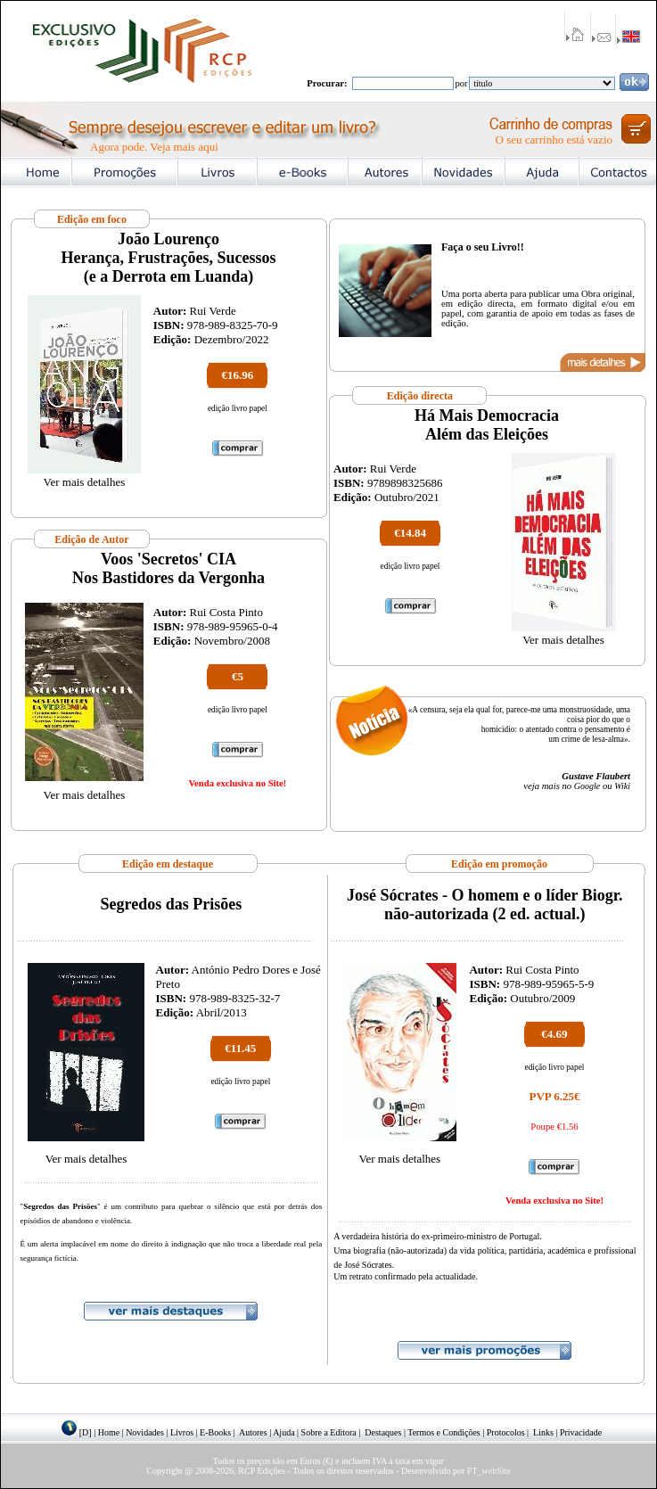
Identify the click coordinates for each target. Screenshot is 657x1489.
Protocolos (506, 1432)
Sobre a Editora (329, 1432)
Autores (253, 1432)
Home (108, 1432)
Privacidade (581, 1432)
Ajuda (283, 1432)
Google (587, 786)
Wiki (622, 786)
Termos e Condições (443, 1432)
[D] (85, 1432)
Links (543, 1432)
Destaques (383, 1432)
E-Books (215, 1432)
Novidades (145, 1432)
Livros (181, 1432)
